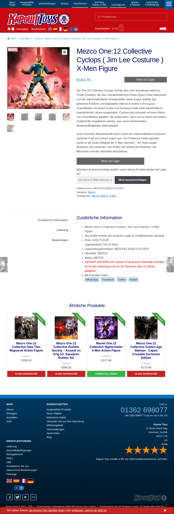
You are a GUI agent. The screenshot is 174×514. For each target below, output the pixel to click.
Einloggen (11, 413)
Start (13, 38)
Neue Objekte (54, 413)
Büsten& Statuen (135, 3)
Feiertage (11, 474)
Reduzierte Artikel (56, 417)
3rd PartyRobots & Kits (99, 3)
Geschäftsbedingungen (19, 450)
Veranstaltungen (55, 429)
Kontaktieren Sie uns (13, 29)
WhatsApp (92, 279)
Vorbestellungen (47, 3)
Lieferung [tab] (62, 230)
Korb (9, 421)
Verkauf (64, 3)
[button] (64, 52)
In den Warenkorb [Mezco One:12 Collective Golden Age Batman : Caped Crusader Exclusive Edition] (146, 374)
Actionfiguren (118, 4)
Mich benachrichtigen (132, 179)
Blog (49, 437)
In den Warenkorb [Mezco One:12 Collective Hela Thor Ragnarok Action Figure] (26, 374)
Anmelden (22, 29)
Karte (165, 444)
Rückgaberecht (14, 454)
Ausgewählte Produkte (59, 409)
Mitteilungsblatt (55, 425)
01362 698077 (144, 410)
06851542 (70, 506)
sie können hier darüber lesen (47, 510)
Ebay (33, 497)
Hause (9, 29)
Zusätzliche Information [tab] (53, 220)
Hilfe (8, 462)
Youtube (25, 497)
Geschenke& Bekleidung (152, 3)
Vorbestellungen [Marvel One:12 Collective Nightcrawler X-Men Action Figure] (106, 374)
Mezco (38, 38)
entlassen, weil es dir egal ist (89, 510)
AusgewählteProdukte (27, 3)
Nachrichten (38, 29)
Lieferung (11, 446)
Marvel (95, 196)
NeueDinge (12, 3)
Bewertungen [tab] (60, 240)
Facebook (108, 279)
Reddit (133, 279)
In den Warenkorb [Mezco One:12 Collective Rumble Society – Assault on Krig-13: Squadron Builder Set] (66, 374)
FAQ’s (9, 458)
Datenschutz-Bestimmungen (21, 470)
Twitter (122, 279)
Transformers (80, 3)
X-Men (112, 196)
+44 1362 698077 (134, 415)
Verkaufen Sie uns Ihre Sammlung (65, 421)
